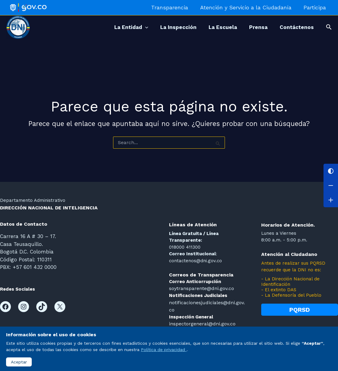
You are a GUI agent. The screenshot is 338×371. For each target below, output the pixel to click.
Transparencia (172, 7)
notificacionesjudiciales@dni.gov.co (206, 302)
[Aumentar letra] (330, 200)
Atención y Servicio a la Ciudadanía (247, 7)
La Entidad (118, 27)
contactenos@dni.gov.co (195, 260)
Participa (315, 7)
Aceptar (19, 362)
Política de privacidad (164, 349)
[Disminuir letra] (330, 185)
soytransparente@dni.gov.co (200, 288)
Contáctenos (295, 27)
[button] (329, 27)
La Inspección (168, 27)
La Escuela (215, 27)
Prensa (254, 27)
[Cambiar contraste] (330, 171)
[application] (131, 27)
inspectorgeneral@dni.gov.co (201, 315)
